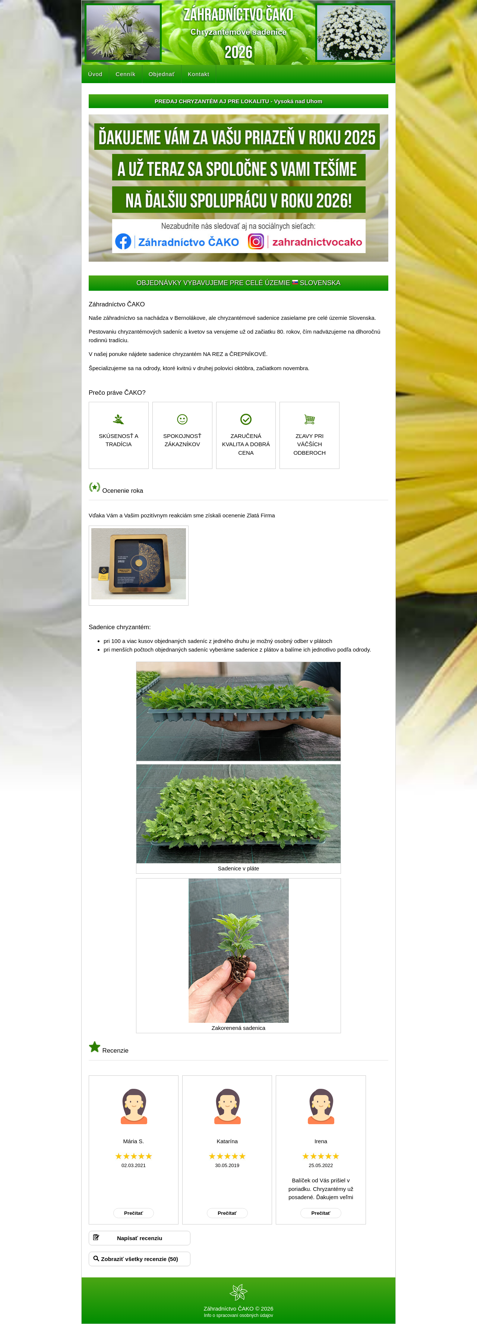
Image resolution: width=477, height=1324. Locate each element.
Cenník (126, 74)
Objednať (162, 74)
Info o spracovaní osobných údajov (238, 1315)
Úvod (95, 74)
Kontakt (198, 74)
